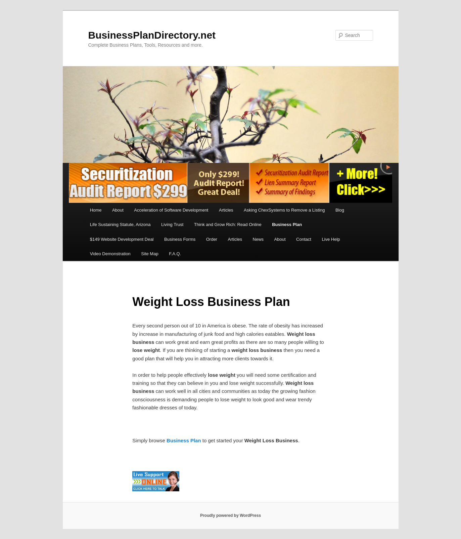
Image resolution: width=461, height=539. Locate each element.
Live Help (331, 239)
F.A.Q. (175, 253)
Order (211, 239)
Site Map (149, 253)
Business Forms (179, 239)
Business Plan (287, 224)
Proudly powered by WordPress (230, 515)
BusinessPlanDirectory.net (152, 35)
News (258, 239)
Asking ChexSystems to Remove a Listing (284, 210)
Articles (226, 210)
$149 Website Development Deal (122, 239)
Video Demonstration (110, 253)
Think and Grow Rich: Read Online (228, 224)
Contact (303, 239)
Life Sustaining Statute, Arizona (120, 224)
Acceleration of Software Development (171, 210)
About (118, 210)
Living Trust (172, 224)
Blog (339, 210)
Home (96, 210)
